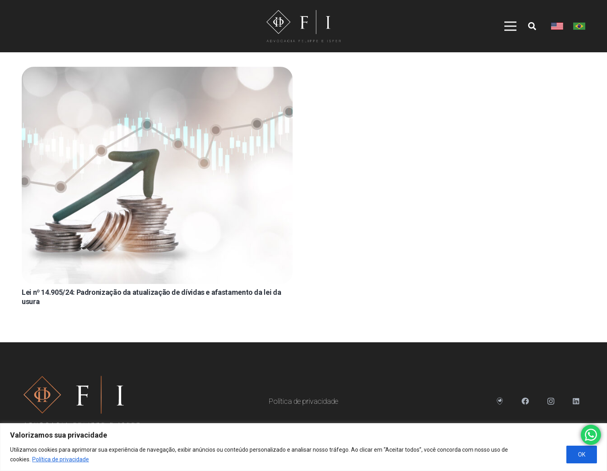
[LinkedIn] (576, 401)
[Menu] (507, 26)
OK (581, 454)
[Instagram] (551, 401)
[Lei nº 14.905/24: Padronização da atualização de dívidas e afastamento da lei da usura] (157, 175)
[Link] (303, 26)
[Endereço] (500, 401)
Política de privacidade (60, 459)
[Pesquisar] (532, 26)
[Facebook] (525, 401)
